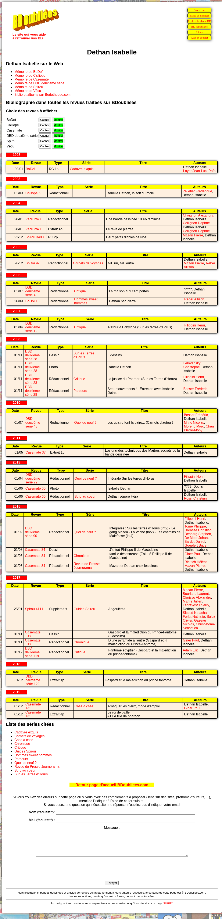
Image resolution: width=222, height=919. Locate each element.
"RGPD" (168, 907)
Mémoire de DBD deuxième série (39, 83)
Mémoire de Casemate (31, 79)
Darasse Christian (198, 530)
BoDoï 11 (33, 169)
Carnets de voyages (88, 263)
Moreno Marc (194, 426)
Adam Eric (190, 650)
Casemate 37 (35, 452)
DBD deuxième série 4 (32, 291)
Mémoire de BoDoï (28, 72)
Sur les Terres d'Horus (84, 355)
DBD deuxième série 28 (32, 355)
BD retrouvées (199, 26)
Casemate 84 (35, 549)
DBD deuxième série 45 (32, 422)
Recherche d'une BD (199, 21)
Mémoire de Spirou (28, 87)
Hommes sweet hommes (85, 301)
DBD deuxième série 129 (32, 680)
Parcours (80, 391)
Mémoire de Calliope (30, 75)
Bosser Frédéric (195, 389)
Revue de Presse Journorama (87, 565)
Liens (199, 32)
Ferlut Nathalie (194, 616)
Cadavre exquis (81, 169)
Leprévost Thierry (196, 605)
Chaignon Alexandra (198, 215)
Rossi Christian (195, 498)
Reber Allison (194, 299)
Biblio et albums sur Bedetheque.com (42, 94)
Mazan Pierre (193, 235)
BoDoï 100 (33, 301)
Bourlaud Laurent (196, 594)
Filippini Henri (194, 325)
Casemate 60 (35, 488)
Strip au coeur (85, 496)
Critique (80, 291)
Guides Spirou (84, 609)
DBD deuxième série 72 (32, 478)
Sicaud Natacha (195, 613)
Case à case (84, 706)
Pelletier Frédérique (197, 191)
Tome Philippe (195, 526)
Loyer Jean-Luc (195, 171)
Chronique (81, 556)
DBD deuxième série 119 (32, 652)
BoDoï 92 (32, 263)
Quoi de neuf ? (85, 422)
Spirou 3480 (34, 237)
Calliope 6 (32, 193)
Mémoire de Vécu (27, 91)
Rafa (212, 171)
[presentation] (112, 873)
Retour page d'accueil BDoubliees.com (111, 785)
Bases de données (199, 15)
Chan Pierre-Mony (199, 428)
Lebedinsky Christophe (192, 365)
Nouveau (199, 10)
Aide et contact (199, 37)
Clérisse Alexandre (197, 597)
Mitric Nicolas (194, 422)
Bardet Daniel (195, 541)
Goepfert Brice (195, 545)
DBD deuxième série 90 (32, 532)
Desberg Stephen (198, 534)
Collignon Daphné (196, 223)
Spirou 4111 (34, 609)
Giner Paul (193, 554)
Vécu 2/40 (33, 219)
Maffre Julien (192, 601)
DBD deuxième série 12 (32, 327)
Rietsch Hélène (196, 562)
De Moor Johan (196, 538)
